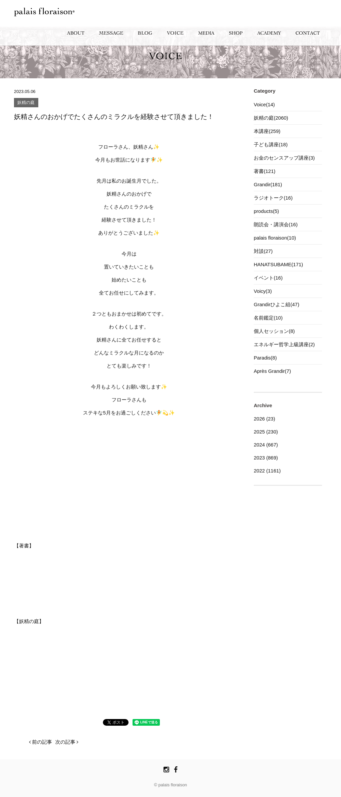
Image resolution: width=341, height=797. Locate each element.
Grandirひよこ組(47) (276, 304)
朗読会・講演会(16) (276, 224)
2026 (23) (264, 418)
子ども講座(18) (271, 144)
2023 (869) (266, 457)
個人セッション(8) (274, 331)
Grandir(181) (268, 184)
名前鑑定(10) (268, 318)
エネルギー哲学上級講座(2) (284, 344)
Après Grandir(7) (272, 371)
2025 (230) (266, 431)
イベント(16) (268, 278)
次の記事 (66, 742)
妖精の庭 (26, 102)
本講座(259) (267, 131)
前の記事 (40, 742)
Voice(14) (264, 104)
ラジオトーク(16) (273, 198)
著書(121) (264, 171)
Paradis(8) (265, 358)
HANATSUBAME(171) (278, 264)
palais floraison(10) (275, 238)
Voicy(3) (263, 291)
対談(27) (263, 251)
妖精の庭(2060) (271, 118)
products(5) (266, 211)
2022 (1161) (267, 470)
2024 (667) (266, 444)
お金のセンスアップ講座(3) (284, 158)
